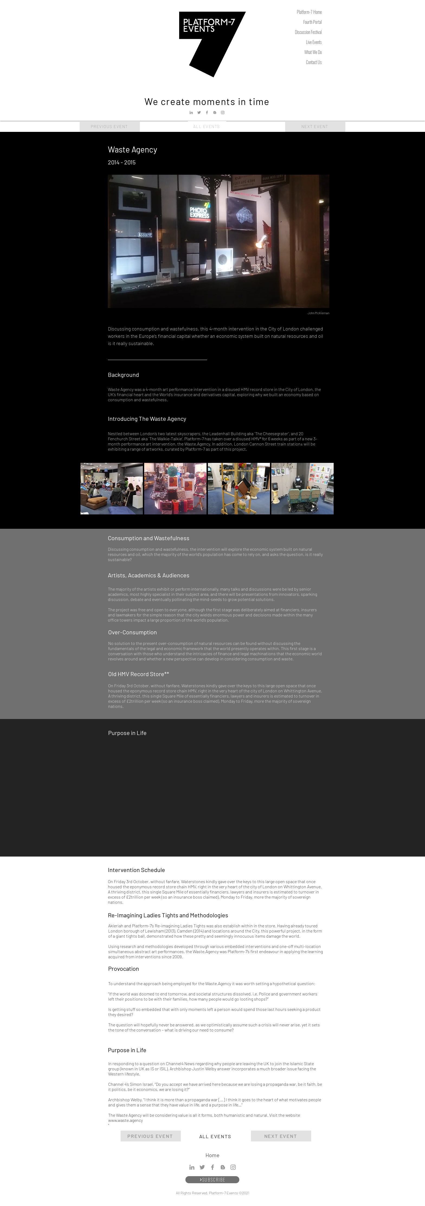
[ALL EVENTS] (207, 126)
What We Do (313, 52)
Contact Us (314, 62)
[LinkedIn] (191, 112)
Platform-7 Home (309, 12)
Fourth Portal (312, 22)
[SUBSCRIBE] (212, 1179)
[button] (112, 488)
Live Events (314, 42)
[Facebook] (207, 112)
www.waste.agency (125, 1120)
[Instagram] (222, 112)
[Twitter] (199, 112)
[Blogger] (214, 112)
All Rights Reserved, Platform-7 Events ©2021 (212, 1193)
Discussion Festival (308, 32)
